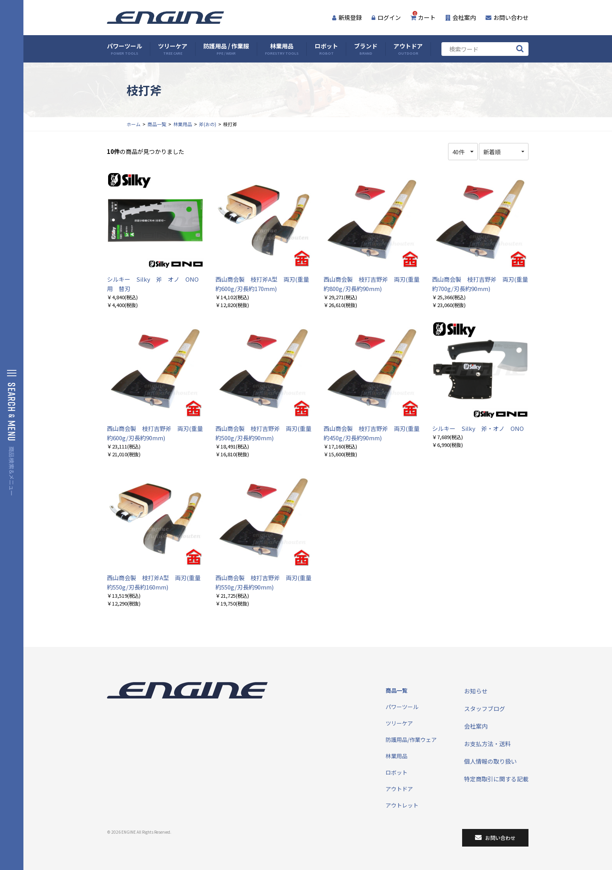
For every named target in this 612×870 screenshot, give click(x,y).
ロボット (326, 49)
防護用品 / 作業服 (226, 49)
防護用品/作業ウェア (411, 739)
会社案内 (460, 17)
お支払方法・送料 (487, 744)
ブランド (365, 49)
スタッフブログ (484, 708)
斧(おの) (207, 124)
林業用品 (282, 49)
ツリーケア (172, 49)
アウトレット (402, 805)
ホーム (133, 124)
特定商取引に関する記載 (496, 779)
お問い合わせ (507, 17)
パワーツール (124, 49)
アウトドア (408, 49)
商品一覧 (157, 124)
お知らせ (475, 691)
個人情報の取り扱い (490, 761)
